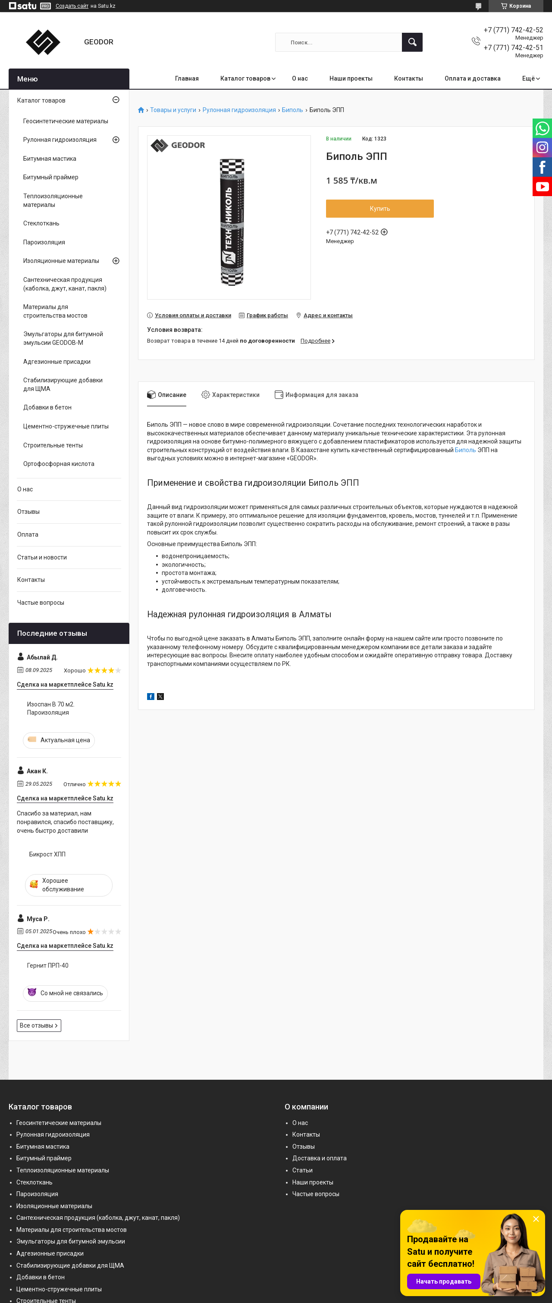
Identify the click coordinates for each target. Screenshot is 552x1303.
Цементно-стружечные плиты (66, 426)
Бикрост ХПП (47, 854)
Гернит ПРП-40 (48, 965)
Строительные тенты (53, 445)
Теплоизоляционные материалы (53, 200)
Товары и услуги (173, 110)
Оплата (27, 534)
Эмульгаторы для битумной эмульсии (70, 1241)
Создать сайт (72, 6)
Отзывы (28, 511)
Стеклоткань (41, 223)
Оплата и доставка (473, 78)
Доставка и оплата (319, 1158)
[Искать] (412, 42)
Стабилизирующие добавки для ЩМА (63, 384)
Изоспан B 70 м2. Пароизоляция (51, 708)
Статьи (302, 1170)
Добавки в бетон (47, 407)
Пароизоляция (44, 242)
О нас (300, 78)
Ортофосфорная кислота (58, 463)
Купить (380, 208)
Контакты (408, 78)
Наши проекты (351, 78)
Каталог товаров (245, 78)
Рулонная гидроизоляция (239, 110)
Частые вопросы (40, 602)
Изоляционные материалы (61, 260)
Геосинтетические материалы (65, 121)
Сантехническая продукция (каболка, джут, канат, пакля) (65, 284)
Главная (187, 78)
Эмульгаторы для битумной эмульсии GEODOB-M (63, 338)
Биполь (292, 110)
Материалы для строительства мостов (55, 311)
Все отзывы (36, 1025)
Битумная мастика (49, 158)
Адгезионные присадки (57, 361)
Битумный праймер (50, 177)
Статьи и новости (42, 557)
